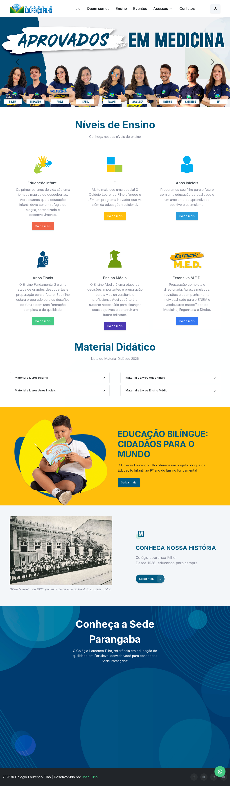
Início (76, 8)
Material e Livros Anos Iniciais (35, 390)
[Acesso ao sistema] (215, 8)
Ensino (121, 8)
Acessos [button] (161, 8)
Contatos (187, 8)
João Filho (90, 777)
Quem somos (98, 8)
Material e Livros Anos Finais (145, 377)
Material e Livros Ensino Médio (146, 390)
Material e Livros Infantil (31, 377)
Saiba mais (43, 226)
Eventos (140, 8)
